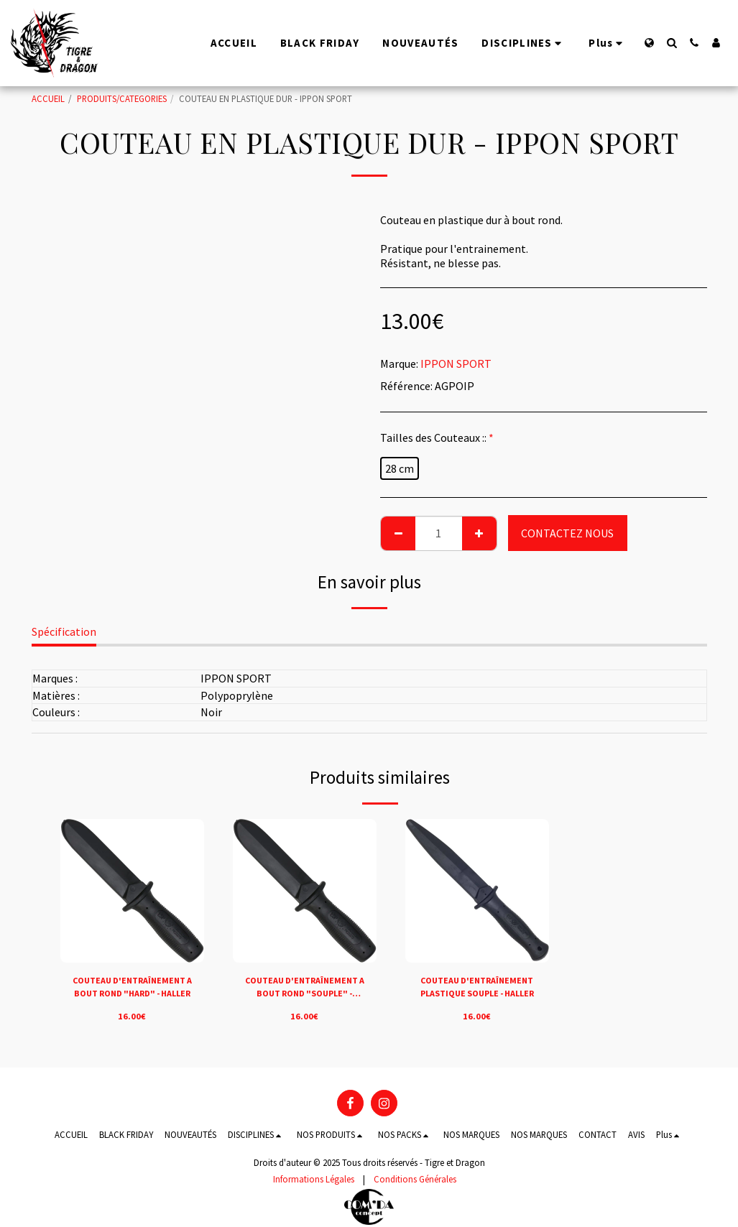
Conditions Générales (415, 1179)
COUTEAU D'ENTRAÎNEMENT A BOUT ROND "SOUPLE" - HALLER (304, 988)
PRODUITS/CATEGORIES (122, 98)
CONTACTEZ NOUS (567, 533)
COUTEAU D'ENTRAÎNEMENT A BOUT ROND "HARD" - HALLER (132, 988)
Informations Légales (313, 1179)
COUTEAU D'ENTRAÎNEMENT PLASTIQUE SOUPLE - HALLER (477, 988)
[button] (671, 42)
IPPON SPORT (456, 363)
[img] (132, 891)
